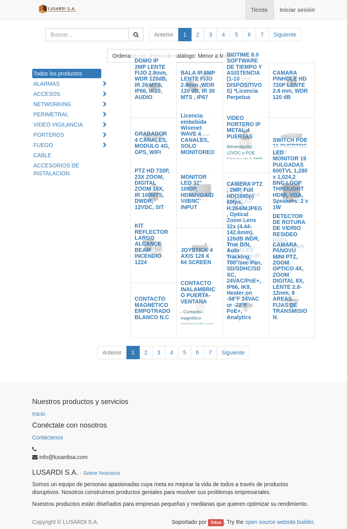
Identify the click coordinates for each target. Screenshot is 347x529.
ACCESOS (46, 94)
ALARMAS (46, 84)
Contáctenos (47, 437)
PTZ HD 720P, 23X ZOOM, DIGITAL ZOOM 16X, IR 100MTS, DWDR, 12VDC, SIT (152, 188)
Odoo (215, 522)
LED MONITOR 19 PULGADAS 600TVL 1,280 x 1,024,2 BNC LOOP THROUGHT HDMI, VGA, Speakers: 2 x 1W (290, 179)
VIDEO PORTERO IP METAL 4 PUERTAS (244, 127)
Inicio (38, 414)
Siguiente (285, 34)
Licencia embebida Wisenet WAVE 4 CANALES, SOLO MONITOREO (197, 133)
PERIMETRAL (50, 114)
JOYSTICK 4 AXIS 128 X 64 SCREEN (197, 256)
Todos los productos (57, 73)
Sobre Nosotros (101, 473)
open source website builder (279, 522)
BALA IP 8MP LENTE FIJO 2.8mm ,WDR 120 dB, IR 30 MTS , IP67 (198, 85)
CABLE (42, 155)
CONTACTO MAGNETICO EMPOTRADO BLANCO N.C (152, 308)
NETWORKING (52, 104)
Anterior (164, 34)
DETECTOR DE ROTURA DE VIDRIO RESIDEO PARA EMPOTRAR (289, 231)
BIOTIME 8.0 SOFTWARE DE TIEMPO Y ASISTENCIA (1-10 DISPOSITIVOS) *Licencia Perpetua (244, 75)
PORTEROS (48, 135)
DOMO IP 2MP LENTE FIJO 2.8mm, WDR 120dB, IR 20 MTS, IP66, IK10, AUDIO (151, 78)
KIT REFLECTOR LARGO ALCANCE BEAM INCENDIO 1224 (151, 243)
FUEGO (43, 145)
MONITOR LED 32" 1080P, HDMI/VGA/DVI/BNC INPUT (197, 192)
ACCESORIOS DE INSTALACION (56, 169)
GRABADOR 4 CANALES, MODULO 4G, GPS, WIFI (152, 142)
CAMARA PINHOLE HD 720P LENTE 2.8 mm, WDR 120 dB (290, 85)
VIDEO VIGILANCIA (58, 124)
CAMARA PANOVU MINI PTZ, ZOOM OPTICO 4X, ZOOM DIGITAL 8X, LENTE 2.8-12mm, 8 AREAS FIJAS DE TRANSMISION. (290, 280)
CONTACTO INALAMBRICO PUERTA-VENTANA (198, 292)
